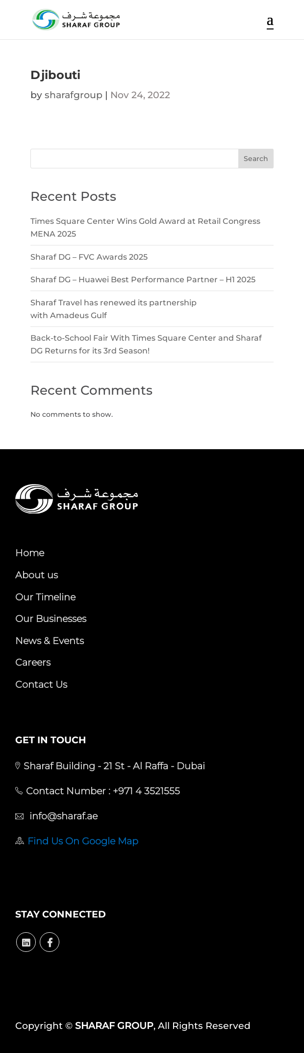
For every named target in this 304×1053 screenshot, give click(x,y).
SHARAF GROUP (114, 1025)
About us (36, 575)
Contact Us (41, 684)
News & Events (49, 641)
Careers (33, 662)
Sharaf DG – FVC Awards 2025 (89, 257)
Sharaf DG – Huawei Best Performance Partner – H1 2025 (142, 279)
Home (29, 553)
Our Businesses (50, 618)
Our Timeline (45, 597)
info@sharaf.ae (62, 816)
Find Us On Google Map (82, 841)
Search (256, 158)
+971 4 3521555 (145, 791)
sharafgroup (73, 95)
